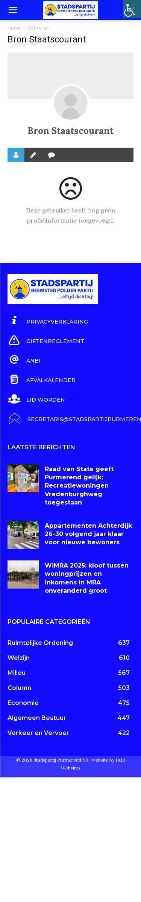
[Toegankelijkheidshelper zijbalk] (132, 9)
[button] (13, 10)
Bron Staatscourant (70, 131)
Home (14, 28)
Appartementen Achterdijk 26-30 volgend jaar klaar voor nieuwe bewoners (88, 534)
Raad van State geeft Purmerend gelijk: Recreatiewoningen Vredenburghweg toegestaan (79, 485)
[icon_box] (48, 320)
